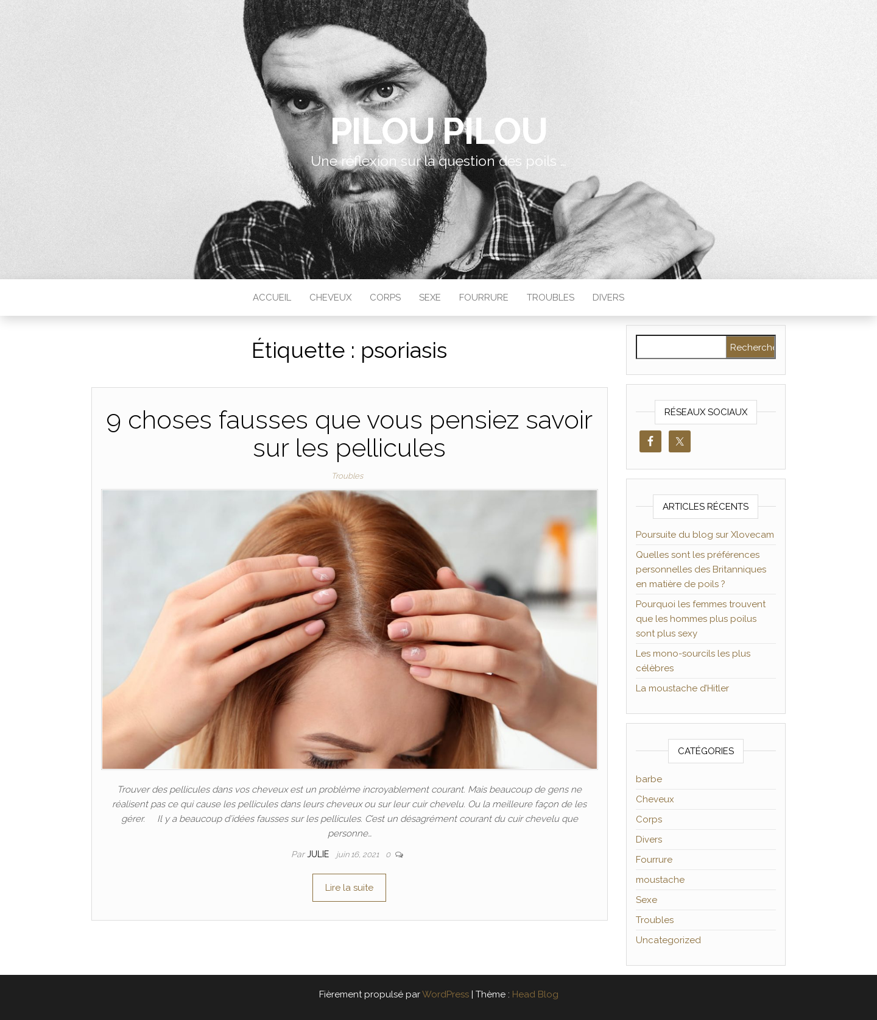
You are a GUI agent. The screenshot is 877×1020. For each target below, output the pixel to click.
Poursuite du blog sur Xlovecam (705, 534)
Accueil (272, 297)
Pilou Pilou (439, 131)
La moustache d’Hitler (682, 688)
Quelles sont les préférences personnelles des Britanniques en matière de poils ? (701, 569)
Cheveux (330, 297)
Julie (319, 854)
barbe (649, 779)
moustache (660, 879)
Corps (385, 297)
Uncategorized (668, 940)
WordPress (445, 994)
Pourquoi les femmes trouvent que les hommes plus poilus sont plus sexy (701, 619)
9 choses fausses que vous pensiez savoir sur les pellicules (349, 434)
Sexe (430, 297)
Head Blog (535, 994)
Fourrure (484, 297)
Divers (608, 297)
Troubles (550, 297)
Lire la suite (349, 887)
